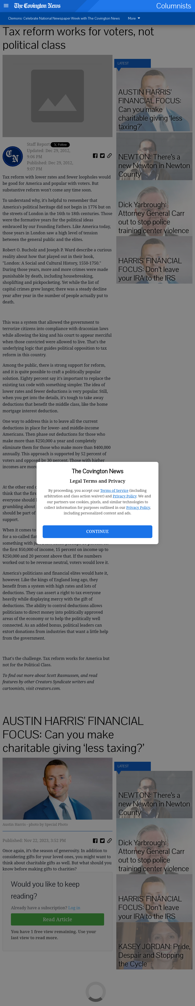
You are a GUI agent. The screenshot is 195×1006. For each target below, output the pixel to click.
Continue (97, 531)
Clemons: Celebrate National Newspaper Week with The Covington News (64, 18)
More (135, 18)
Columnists (173, 6)
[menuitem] (135, 18)
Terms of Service (114, 490)
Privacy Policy (124, 496)
